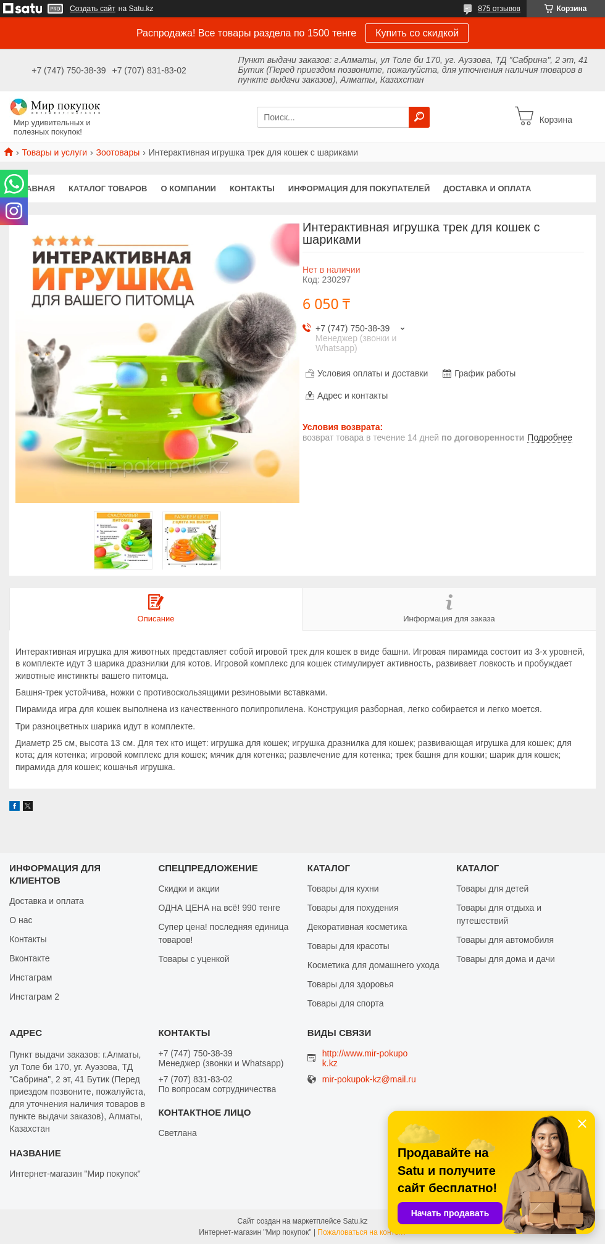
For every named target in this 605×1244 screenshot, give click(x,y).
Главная (35, 188)
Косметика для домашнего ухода (373, 965)
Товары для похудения (353, 908)
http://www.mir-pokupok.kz (365, 1058)
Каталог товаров (108, 188)
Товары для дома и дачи (505, 959)
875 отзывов (499, 8)
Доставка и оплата (487, 188)
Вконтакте (29, 958)
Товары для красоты (348, 946)
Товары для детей (492, 889)
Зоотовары (118, 152)
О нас (20, 920)
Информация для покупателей (359, 188)
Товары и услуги (54, 152)
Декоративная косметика (357, 927)
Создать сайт (92, 8)
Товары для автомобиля (505, 940)
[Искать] (419, 117)
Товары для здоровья (350, 984)
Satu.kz (355, 1221)
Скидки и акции (188, 889)
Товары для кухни (343, 889)
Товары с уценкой (193, 959)
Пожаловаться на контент (361, 1232)
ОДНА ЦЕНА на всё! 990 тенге (219, 908)
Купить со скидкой (417, 33)
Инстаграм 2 (34, 996)
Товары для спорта (345, 1003)
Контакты (252, 188)
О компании (188, 188)
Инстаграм (30, 977)
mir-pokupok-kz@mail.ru (369, 1079)
